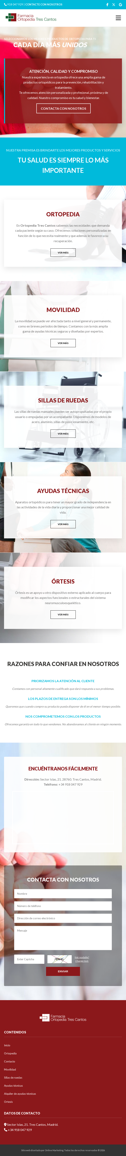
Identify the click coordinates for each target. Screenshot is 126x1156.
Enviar (63, 971)
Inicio (7, 1045)
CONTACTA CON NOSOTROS (63, 108)
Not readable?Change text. (82, 959)
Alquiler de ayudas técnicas (20, 1093)
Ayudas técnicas (13, 1085)
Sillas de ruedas (13, 1077)
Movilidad (10, 1069)
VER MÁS (63, 252)
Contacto (9, 1061)
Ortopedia (10, 1053)
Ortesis (8, 1101)
